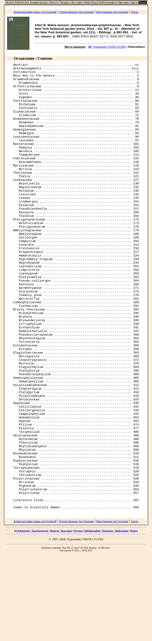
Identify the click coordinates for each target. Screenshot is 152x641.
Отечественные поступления (76, 12)
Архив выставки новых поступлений (35, 12)
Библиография (92, 620)
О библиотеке (22, 620)
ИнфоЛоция (121, 620)
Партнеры (108, 620)
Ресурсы (78, 620)
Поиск (133, 620)
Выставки (66, 620)
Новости (54, 620)
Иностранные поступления (112, 12)
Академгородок (40, 620)
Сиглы (134, 12)
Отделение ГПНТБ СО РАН (109, 46)
